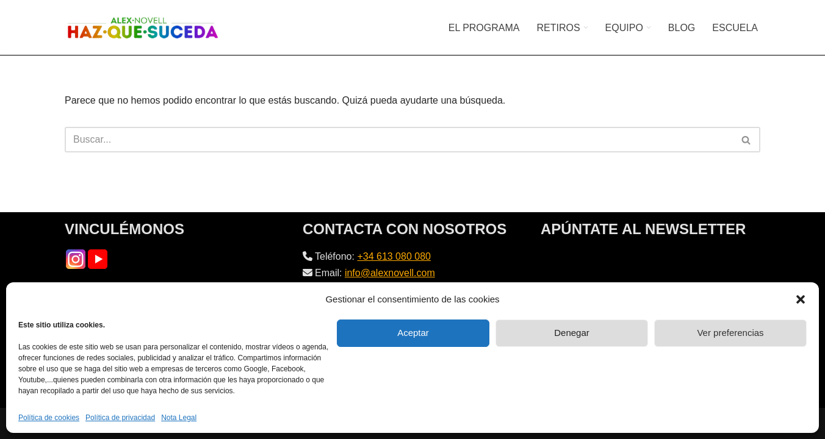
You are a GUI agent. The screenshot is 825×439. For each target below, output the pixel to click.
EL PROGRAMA (484, 28)
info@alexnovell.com (390, 273)
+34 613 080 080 (394, 256)
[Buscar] (399, 139)
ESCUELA (735, 28)
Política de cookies (48, 417)
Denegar (571, 332)
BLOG (681, 28)
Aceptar (413, 332)
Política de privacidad (120, 417)
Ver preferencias (730, 332)
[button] (800, 299)
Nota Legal (178, 417)
